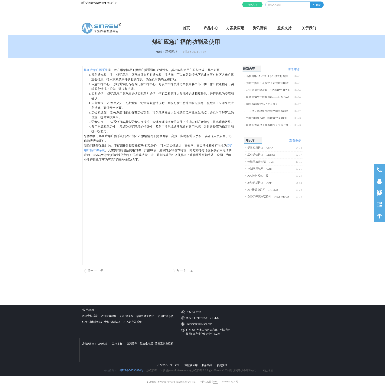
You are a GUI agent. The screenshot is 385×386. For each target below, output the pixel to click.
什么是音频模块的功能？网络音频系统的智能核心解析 (269, 111)
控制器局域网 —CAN (259, 168)
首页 (186, 28)
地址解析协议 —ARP (259, 182)
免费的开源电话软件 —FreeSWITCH (268, 196)
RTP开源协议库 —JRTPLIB (263, 189)
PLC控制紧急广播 (257, 175)
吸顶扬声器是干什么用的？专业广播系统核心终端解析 (269, 125)
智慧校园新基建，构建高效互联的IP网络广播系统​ (269, 118)
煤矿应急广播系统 (96, 70)
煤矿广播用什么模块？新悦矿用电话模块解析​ (269, 83)
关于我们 (309, 28)
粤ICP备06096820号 (131, 370)
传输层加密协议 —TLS (260, 161)
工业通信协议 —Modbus (261, 154)
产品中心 (211, 28)
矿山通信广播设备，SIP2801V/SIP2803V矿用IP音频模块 (269, 90)
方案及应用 (235, 28)
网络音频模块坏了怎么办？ (262, 104)
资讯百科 (260, 28)
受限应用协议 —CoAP (260, 147)
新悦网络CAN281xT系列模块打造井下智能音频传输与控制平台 (269, 76)
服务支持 (284, 28)
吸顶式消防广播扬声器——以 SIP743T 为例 (269, 97)
